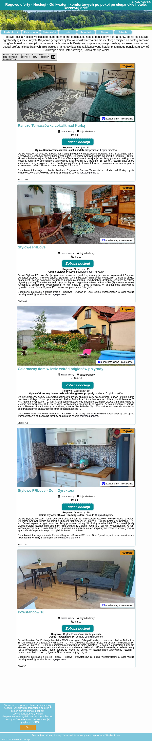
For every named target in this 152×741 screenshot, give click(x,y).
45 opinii (99, 515)
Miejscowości (49, 32)
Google (8, 708)
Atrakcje (104, 32)
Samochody (86, 32)
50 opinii (89, 271)
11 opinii (102, 150)
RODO (35, 722)
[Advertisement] (76, 703)
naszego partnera (89, 172)
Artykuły (123, 32)
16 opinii (108, 393)
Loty (68, 32)
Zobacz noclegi (78, 142)
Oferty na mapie (30, 32)
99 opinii (89, 636)
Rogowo (127, 66)
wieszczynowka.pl (141, 1)
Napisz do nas (113, 735)
